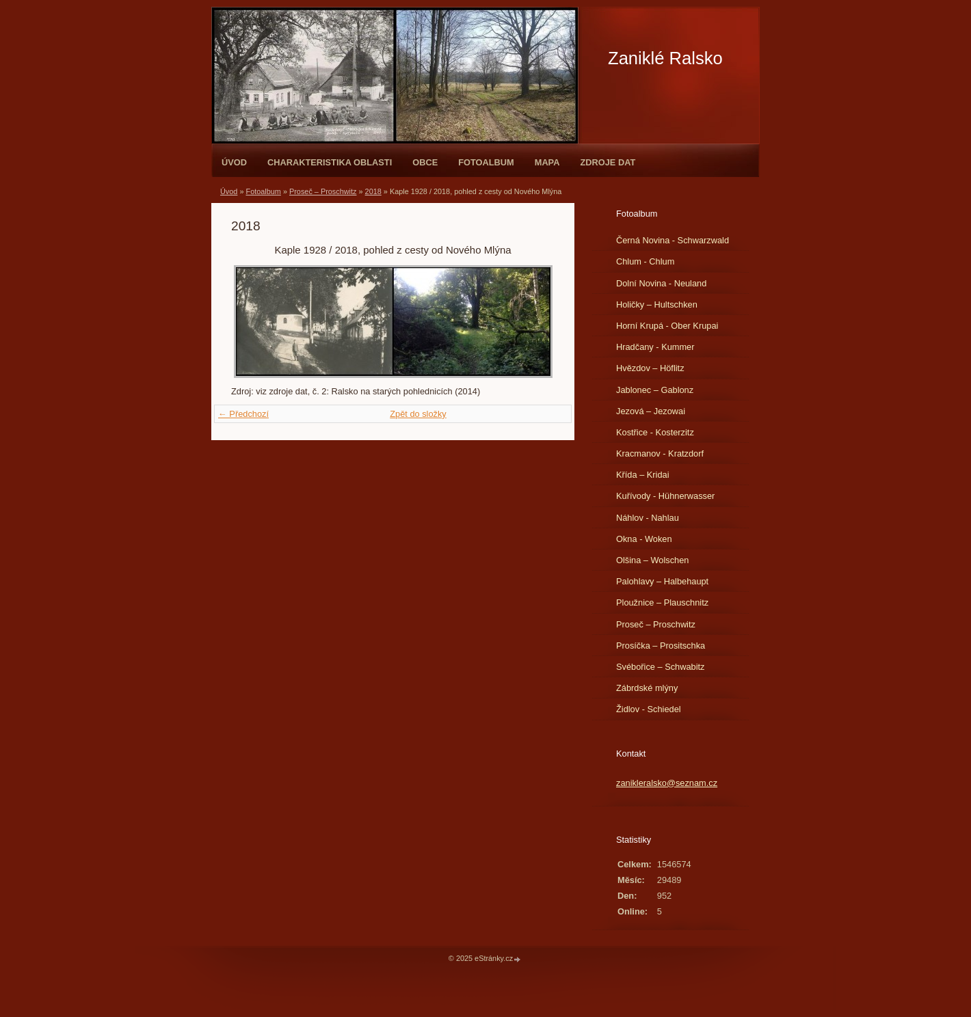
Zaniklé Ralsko (665, 58)
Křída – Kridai (642, 475)
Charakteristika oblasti (329, 162)
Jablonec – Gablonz (654, 390)
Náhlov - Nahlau (647, 518)
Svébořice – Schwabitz (660, 667)
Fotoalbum (486, 162)
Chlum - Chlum (645, 261)
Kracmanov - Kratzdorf (660, 453)
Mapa (547, 162)
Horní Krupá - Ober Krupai (667, 326)
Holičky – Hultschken (656, 304)
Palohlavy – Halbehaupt (662, 581)
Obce (425, 162)
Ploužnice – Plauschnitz (662, 602)
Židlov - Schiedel (648, 709)
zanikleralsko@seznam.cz (666, 783)
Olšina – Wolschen (652, 560)
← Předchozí (243, 414)
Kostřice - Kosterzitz (655, 432)
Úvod (234, 162)
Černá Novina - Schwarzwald (672, 240)
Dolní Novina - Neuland (661, 283)
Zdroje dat (607, 162)
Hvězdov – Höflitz (650, 368)
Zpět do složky (418, 414)
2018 (373, 191)
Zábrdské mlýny (647, 688)
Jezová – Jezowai (650, 411)
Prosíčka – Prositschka (660, 645)
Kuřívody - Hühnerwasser (665, 496)
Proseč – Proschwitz (323, 191)
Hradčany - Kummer (655, 347)
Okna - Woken (644, 539)
